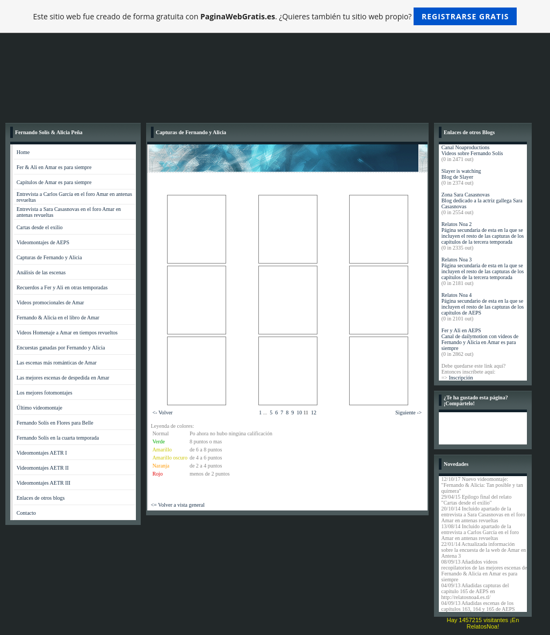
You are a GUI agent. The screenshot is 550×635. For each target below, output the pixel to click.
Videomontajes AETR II (43, 468)
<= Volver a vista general (178, 505)
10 (299, 412)
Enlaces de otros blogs (41, 498)
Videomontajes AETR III (44, 483)
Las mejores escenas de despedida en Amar (63, 378)
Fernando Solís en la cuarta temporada (58, 438)
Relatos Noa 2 (457, 224)
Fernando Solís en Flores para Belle (55, 423)
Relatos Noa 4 (457, 295)
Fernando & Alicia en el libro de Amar (58, 317)
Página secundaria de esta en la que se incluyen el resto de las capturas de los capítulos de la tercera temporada (483, 236)
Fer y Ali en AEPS (461, 330)
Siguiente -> (408, 412)
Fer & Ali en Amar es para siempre (54, 167)
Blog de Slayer (457, 177)
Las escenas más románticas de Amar (57, 363)
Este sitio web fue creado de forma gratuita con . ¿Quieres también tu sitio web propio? (275, 16)
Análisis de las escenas (41, 272)
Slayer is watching (461, 171)
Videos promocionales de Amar (50, 302)
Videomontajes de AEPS (43, 242)
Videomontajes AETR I (42, 453)
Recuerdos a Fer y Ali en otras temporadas (62, 287)
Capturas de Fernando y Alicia (49, 257)
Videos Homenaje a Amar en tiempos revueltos (67, 332)
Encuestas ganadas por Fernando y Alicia (61, 348)
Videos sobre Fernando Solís (472, 153)
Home (23, 152)
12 (313, 412)
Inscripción (460, 378)
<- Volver (163, 412)
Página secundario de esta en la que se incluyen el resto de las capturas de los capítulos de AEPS (483, 307)
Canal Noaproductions (466, 147)
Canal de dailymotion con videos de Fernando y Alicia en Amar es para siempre (480, 342)
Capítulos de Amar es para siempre (54, 182)
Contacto (26, 513)
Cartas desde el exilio (40, 227)
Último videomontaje (39, 408)
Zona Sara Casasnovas (466, 195)
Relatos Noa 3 (457, 259)
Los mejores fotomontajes (45, 393)
